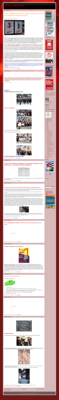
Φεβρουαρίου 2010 (49, 155)
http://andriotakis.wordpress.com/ (12, 18)
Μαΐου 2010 (48, 138)
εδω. (7, 66)
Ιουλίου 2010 (48, 136)
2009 (47, 157)
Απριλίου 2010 (48, 139)
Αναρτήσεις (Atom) (9, 390)
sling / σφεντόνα (14, 5)
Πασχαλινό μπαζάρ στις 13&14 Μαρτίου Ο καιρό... (50, 149)
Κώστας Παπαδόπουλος (49, 101)
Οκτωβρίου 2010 (49, 133)
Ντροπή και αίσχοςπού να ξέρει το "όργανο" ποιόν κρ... (50, 154)
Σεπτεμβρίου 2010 (49, 134)
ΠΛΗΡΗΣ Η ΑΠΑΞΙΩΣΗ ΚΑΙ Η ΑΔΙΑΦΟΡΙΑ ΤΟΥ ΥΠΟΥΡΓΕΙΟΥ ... (51, 145)
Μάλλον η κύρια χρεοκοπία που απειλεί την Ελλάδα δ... (50, 143)
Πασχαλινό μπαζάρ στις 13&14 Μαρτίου (13, 246)
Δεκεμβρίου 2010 (49, 131)
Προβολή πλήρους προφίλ (48, 102)
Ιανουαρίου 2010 (49, 156)
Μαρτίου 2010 (48, 140)
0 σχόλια (17, 67)
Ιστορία (52, 93)
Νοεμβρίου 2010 (49, 132)
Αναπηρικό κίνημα (47, 93)
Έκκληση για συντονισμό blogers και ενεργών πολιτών (11, 276)
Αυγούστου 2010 (49, 135)
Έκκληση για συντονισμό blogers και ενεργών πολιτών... (50, 151)
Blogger (37, 393)
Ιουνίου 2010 (48, 137)
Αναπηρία (51, 92)
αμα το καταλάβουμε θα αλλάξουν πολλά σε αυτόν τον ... (50, 148)
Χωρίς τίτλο (48, 152)
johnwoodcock (33, 393)
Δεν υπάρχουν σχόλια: (12, 68)
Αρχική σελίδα (47, 189)
